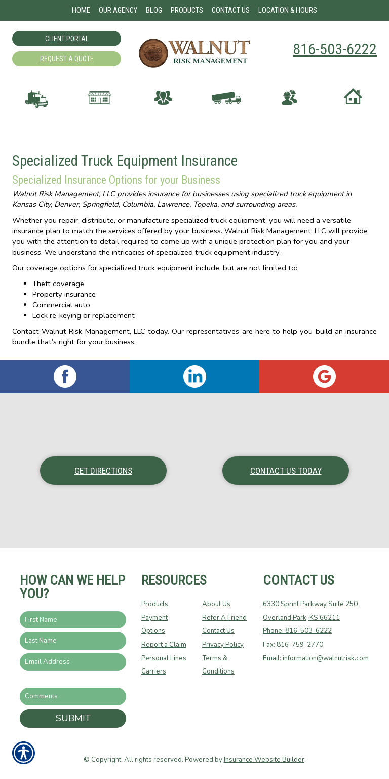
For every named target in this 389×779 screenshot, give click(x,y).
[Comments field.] (73, 696)
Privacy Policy (223, 644)
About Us (216, 604)
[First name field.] (73, 620)
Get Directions (103, 471)
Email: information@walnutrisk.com (316, 658)
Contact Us (218, 630)
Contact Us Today (286, 471)
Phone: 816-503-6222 (297, 630)
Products (154, 604)
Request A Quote (67, 59)
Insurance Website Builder (264, 759)
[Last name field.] (73, 641)
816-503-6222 (335, 49)
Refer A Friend (224, 617)
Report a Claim (163, 644)
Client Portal (67, 38)
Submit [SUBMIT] (73, 718)
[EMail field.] (73, 662)
